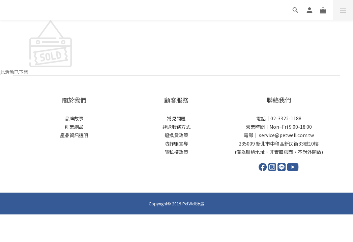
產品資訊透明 (74, 135)
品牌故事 (74, 118)
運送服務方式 (176, 126)
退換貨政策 (176, 135)
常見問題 (176, 118)
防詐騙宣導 (176, 143)
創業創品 (74, 126)
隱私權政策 (176, 152)
